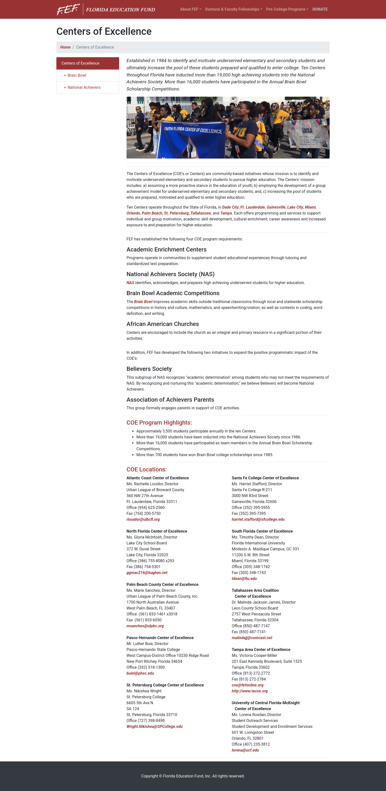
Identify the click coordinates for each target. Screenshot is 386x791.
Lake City (295, 207)
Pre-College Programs (286, 9)
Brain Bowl (143, 301)
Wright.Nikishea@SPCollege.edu (155, 726)
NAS (130, 282)
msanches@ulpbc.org (145, 626)
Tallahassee (201, 213)
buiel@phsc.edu (140, 673)
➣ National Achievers (81, 87)
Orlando (133, 213)
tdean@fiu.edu (244, 578)
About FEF (189, 9)
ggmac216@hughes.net (147, 572)
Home (65, 47)
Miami (310, 207)
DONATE (320, 9)
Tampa (226, 213)
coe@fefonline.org (248, 685)
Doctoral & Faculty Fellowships (232, 9)
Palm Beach (152, 213)
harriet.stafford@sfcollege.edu (258, 519)
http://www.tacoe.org (250, 691)
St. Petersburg (176, 213)
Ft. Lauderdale (252, 207)
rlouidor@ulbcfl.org (143, 519)
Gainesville (276, 207)
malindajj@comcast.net (252, 637)
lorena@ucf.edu (245, 750)
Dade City (230, 207)
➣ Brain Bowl (74, 75)
